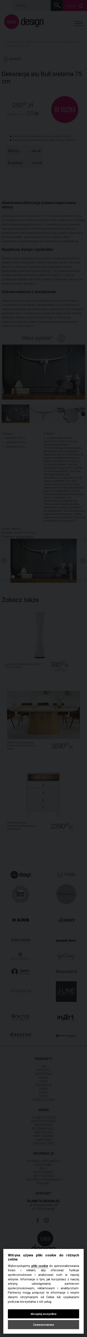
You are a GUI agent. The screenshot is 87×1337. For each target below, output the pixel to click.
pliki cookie (39, 1266)
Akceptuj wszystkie (43, 1314)
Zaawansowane (43, 1324)
